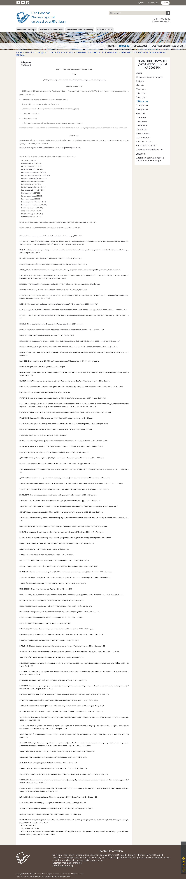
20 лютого (141, 97)
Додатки (141, 153)
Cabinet (165, 3)
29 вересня (142, 125)
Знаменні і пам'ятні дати (149, 77)
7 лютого (141, 89)
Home (19, 52)
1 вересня (141, 121)
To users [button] (125, 46)
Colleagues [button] (142, 46)
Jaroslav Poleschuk (48, 876)
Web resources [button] (161, 46)
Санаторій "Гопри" (146, 145)
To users (29, 52)
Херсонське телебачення (149, 149)
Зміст (139, 73)
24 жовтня (141, 129)
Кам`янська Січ (144, 141)
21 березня (142, 105)
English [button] (140, 3)
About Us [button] (178, 46)
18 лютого (141, 93)
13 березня (142, 101)
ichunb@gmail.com (69, 860)
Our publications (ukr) (61, 52)
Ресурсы (42, 52)
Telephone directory (62, 865)
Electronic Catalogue (26, 29)
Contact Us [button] (153, 3)
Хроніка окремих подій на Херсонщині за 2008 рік (150, 159)
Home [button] (112, 46)
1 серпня (141, 117)
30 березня (142, 109)
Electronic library (104, 29)
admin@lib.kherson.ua (91, 860)
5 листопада (142, 133)
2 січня (140, 81)
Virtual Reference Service (51, 29)
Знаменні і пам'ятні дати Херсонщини (96, 52)
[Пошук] (168, 13)
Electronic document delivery (80, 29)
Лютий (140, 85)
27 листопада (143, 137)
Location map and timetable (67, 862)
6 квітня (140, 113)
